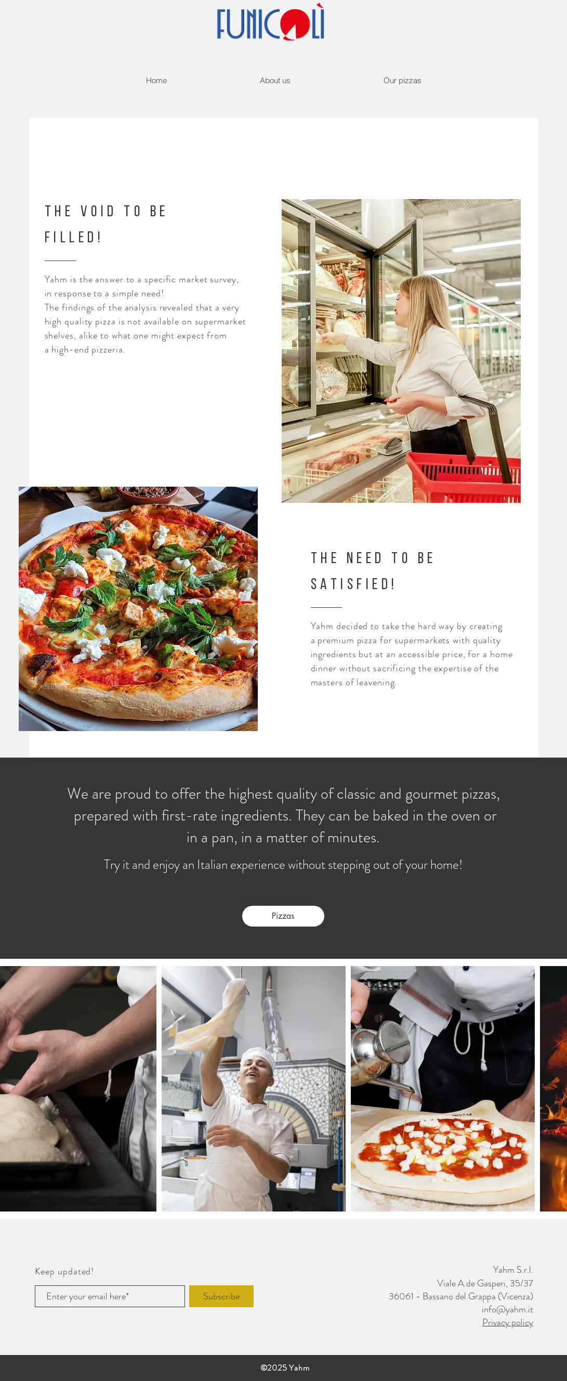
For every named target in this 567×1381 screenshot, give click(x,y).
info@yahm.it (507, 1309)
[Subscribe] (221, 1296)
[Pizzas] (283, 916)
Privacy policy (507, 1322)
